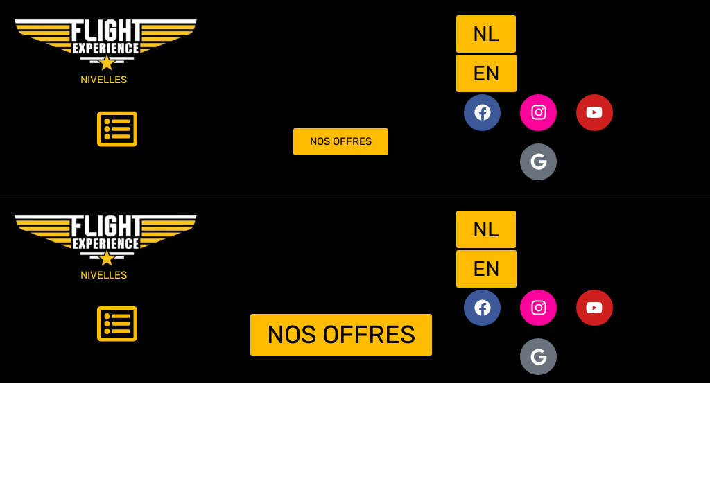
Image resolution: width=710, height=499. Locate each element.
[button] (117, 132)
